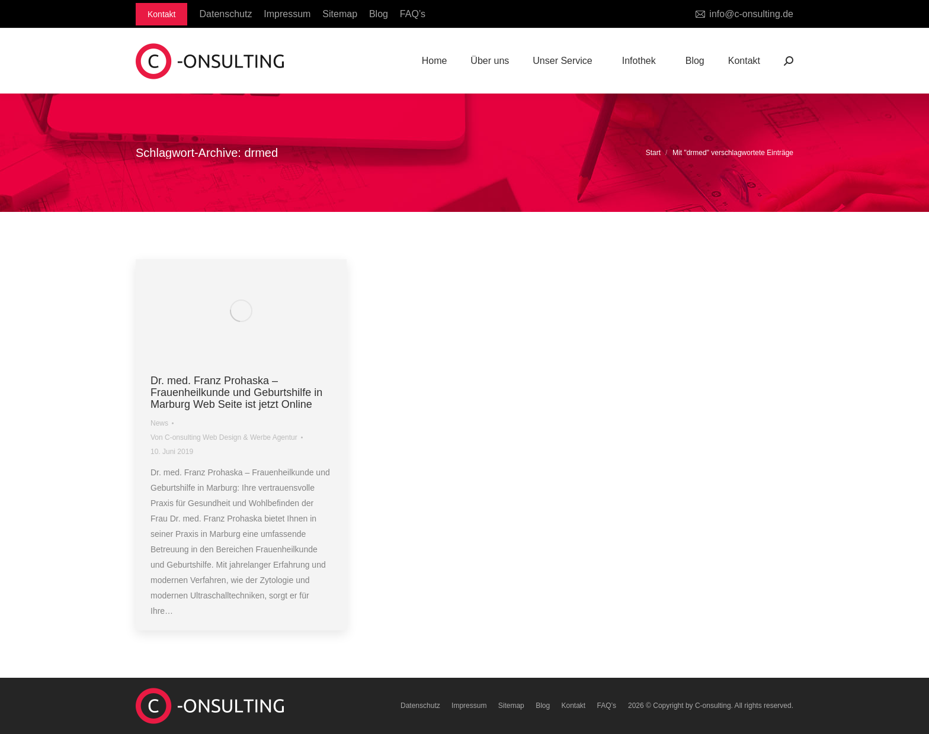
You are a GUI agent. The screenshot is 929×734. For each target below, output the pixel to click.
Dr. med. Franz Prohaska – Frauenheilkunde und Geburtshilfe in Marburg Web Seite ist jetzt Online (236, 392)
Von (223, 437)
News (159, 423)
